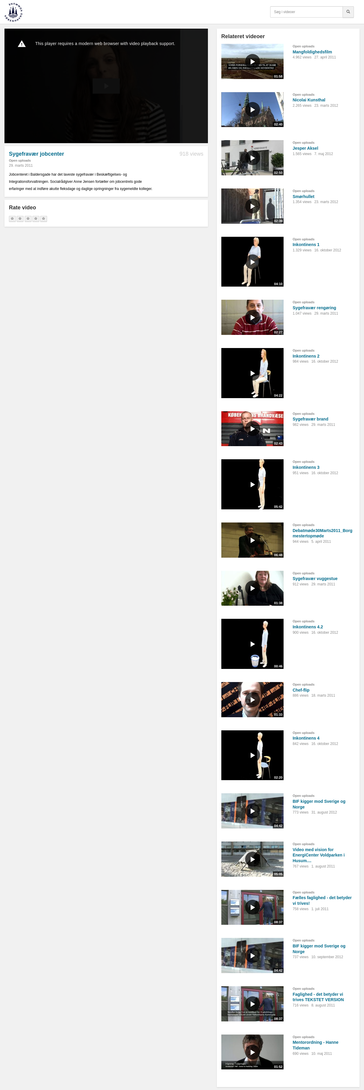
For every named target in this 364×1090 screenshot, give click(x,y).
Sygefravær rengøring (314, 307)
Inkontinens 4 (306, 738)
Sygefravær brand (310, 419)
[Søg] (348, 12)
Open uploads (20, 160)
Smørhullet (303, 196)
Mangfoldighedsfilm (312, 52)
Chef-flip (301, 690)
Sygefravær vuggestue (315, 578)
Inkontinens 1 (306, 244)
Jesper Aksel (305, 148)
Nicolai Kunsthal (309, 100)
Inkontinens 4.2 (308, 626)
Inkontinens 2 (306, 356)
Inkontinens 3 (306, 467)
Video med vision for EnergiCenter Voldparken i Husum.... (319, 855)
